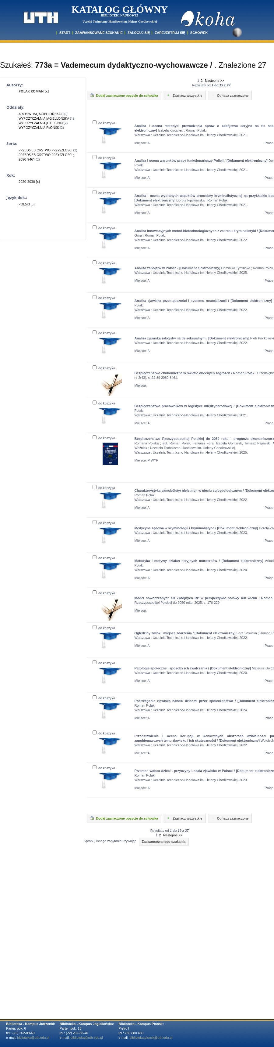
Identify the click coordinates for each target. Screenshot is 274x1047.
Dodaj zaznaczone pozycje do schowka (123, 95)
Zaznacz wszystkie (184, 95)
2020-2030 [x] (29, 181)
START (64, 32)
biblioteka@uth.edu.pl (33, 1037)
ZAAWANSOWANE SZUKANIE (99, 32)
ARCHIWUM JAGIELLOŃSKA (40, 113)
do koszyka (104, 123)
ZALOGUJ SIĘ (139, 32)
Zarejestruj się (170, 32)
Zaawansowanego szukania (163, 841)
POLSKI (24, 204)
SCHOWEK (199, 32)
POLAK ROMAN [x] (34, 91)
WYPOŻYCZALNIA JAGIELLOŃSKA (44, 118)
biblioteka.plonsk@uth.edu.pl (150, 1037)
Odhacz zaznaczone (229, 95)
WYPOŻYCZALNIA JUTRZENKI (41, 123)
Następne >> (214, 80)
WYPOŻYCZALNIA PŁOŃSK (39, 127)
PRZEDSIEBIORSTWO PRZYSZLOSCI (45, 150)
